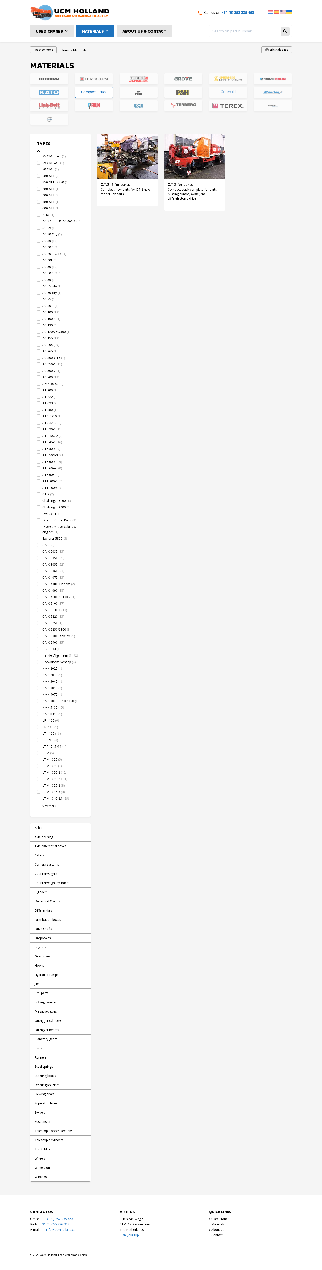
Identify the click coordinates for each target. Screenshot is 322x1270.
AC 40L (49, 260)
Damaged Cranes (47, 901)
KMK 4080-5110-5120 (60, 701)
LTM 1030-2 (54, 772)
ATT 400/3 (52, 487)
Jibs (37, 984)
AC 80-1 (50, 306)
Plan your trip (129, 1235)
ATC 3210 (51, 422)
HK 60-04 (51, 649)
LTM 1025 (52, 759)
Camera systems (47, 864)
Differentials (43, 910)
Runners (41, 1057)
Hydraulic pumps (47, 974)
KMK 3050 (52, 688)
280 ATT (50, 176)
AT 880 (49, 410)
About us (217, 1229)
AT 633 (49, 403)
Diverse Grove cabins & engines (59, 529)
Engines (40, 947)
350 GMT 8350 (55, 182)
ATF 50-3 (51, 448)
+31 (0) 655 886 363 (54, 1224)
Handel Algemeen (60, 655)
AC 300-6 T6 (53, 358)
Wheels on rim (45, 1167)
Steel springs (44, 1066)
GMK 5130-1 (54, 610)
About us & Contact (144, 31)
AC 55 (49, 280)
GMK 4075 (53, 577)
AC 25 (49, 228)
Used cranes (49, 31)
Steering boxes (45, 1076)
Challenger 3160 (57, 500)
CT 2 (48, 494)
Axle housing (44, 837)
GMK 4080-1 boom (58, 584)
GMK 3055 (53, 564)
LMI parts (42, 993)
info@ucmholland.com (62, 1229)
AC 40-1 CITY (54, 254)
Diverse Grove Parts (59, 520)
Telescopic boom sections (54, 1131)
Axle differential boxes (50, 846)
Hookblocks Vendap (59, 662)
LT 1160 (51, 733)
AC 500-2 (51, 371)
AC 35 (49, 241)
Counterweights (46, 873)
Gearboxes (42, 956)
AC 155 (50, 338)
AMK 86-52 (52, 384)
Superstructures (46, 1103)
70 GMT (50, 169)
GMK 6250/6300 (56, 629)
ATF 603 (50, 474)
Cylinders (41, 892)
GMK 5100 (53, 603)
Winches (41, 1177)
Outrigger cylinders (48, 1020)
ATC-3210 (51, 416)
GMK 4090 (53, 590)
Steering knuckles (47, 1085)
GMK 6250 (52, 623)
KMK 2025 (52, 668)
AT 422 (49, 397)
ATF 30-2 (51, 429)
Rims (38, 1048)
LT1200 (50, 740)
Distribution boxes (48, 919)
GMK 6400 (53, 642)
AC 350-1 (52, 364)
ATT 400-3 (52, 481)
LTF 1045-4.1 (54, 746)
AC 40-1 (50, 247)
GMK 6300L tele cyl (58, 636)
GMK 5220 (53, 616)
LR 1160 (50, 720)
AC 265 (49, 351)
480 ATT (50, 202)
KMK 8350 (52, 714)
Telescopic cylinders (49, 1140)
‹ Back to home (43, 50)
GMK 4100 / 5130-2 (58, 597)
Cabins (39, 855)
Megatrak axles (46, 1011)
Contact (217, 1235)
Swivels (40, 1112)
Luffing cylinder (46, 1002)
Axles (38, 828)
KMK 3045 (52, 681)
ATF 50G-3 (53, 455)
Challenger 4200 (56, 507)
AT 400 (49, 390)
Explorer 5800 (54, 538)
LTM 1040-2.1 (55, 798)
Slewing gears (45, 1094)
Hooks (39, 965)
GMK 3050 (53, 558)
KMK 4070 (52, 694)
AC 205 (50, 345)
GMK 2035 (53, 551)
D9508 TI (51, 513)
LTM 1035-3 (53, 792)
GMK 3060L (53, 571)
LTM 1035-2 (53, 785)
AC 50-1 (51, 273)
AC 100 (50, 312)
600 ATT (50, 208)
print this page (278, 50)
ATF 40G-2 (52, 435)
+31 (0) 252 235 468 (237, 12)
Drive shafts (43, 929)
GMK (48, 545)
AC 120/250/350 (56, 332)
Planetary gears (46, 1039)
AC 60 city (51, 293)
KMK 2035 (52, 675)
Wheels (40, 1158)
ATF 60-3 (52, 461)
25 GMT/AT (53, 163)
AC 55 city (51, 286)
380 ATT (50, 189)
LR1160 (50, 727)
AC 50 (49, 267)
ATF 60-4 (52, 468)
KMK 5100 (53, 707)
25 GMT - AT (54, 156)
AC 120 (49, 325)
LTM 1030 (52, 766)
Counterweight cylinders (52, 883)
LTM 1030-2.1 (54, 779)
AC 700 (50, 377)
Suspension (43, 1121)
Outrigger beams (47, 1030)
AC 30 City (52, 234)
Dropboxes (43, 938)
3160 (48, 215)
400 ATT (50, 195)
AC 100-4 (51, 319)
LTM (48, 753)
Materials (93, 31)
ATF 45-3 (52, 442)
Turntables (42, 1149)
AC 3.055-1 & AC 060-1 (61, 221)
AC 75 (49, 299)
